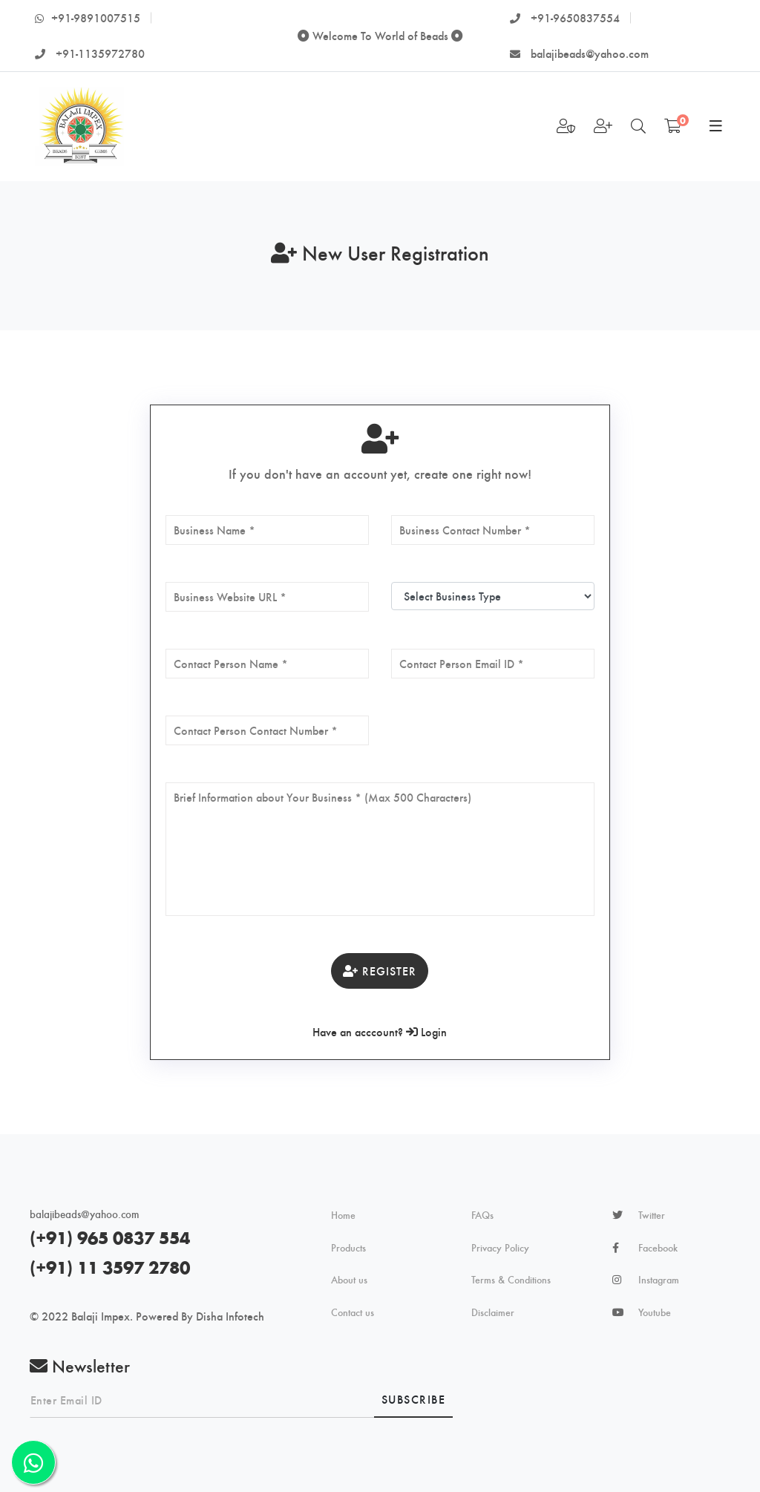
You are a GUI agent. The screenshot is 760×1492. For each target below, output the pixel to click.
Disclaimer (492, 1312)
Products (348, 1247)
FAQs (482, 1215)
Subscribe (413, 1399)
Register (379, 970)
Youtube (654, 1312)
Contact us (352, 1312)
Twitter (651, 1215)
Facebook (658, 1247)
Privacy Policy (500, 1247)
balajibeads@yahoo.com (579, 53)
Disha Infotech (230, 1316)
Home (343, 1215)
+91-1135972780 (90, 53)
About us (349, 1279)
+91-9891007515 (87, 17)
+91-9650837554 (565, 17)
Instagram (658, 1279)
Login (426, 1031)
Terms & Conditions (511, 1279)
